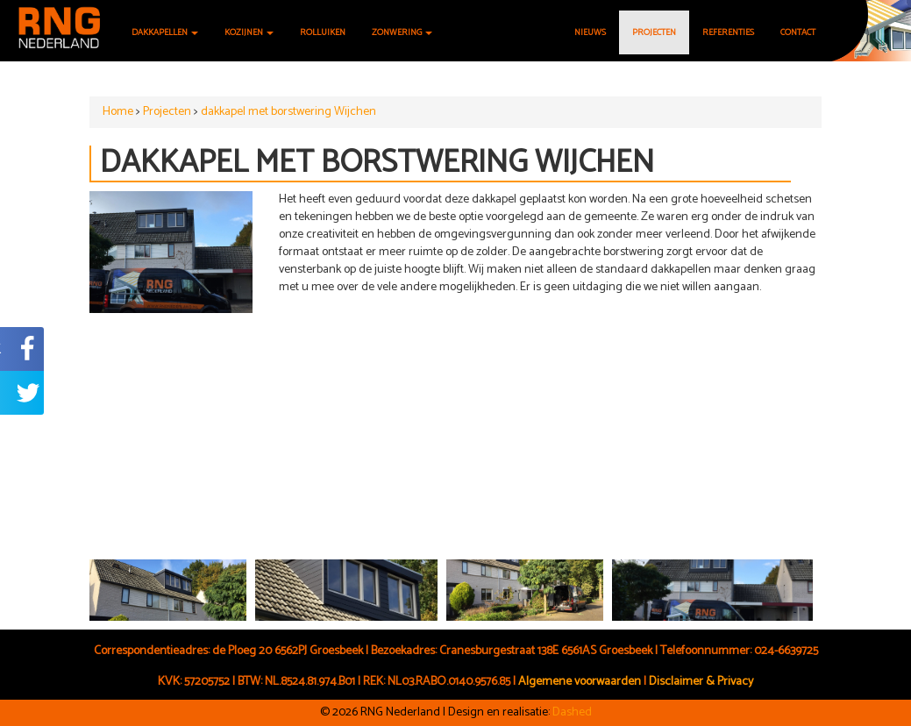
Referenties (728, 32)
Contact (797, 32)
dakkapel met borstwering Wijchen (288, 112)
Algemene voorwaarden (579, 682)
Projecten (654, 32)
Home (118, 112)
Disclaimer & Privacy (701, 682)
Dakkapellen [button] (165, 32)
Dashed (572, 712)
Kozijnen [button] (249, 32)
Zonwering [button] (402, 32)
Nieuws (590, 32)
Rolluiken (322, 32)
